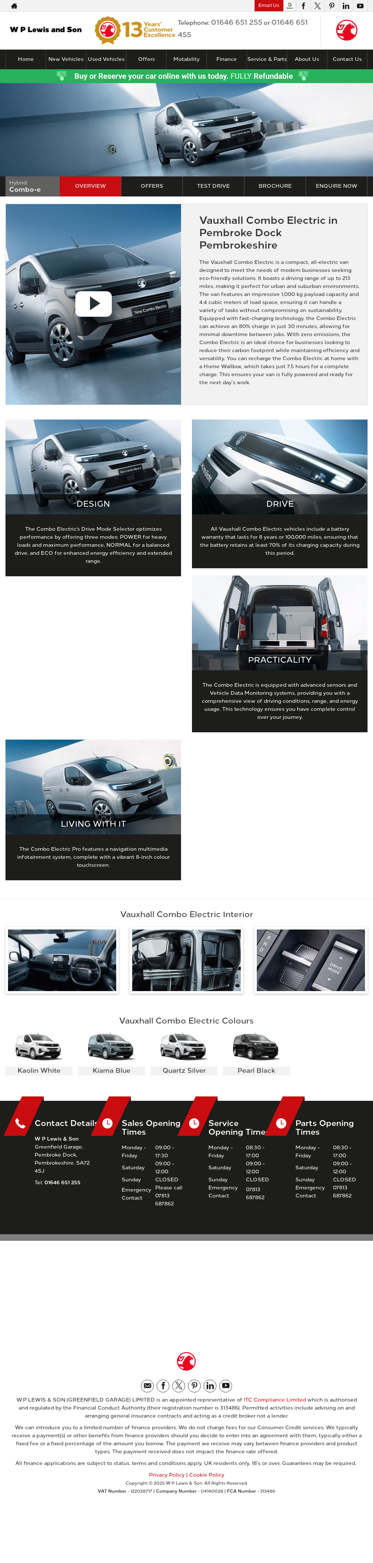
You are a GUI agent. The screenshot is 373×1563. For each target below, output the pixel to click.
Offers (152, 186)
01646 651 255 (153, 5)
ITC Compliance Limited (275, 1400)
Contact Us (347, 59)
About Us (307, 59)
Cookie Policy (206, 1475)
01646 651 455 (221, 5)
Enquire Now (336, 186)
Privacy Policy (167, 1475)
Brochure (275, 186)
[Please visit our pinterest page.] (332, 6)
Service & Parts (267, 59)
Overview (90, 186)
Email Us (268, 5)
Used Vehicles (106, 59)
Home (26, 59)
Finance (226, 59)
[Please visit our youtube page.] (360, 6)
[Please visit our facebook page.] (303, 6)
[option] (38, 1054)
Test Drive (213, 186)
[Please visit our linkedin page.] (346, 6)
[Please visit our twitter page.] (317, 6)
